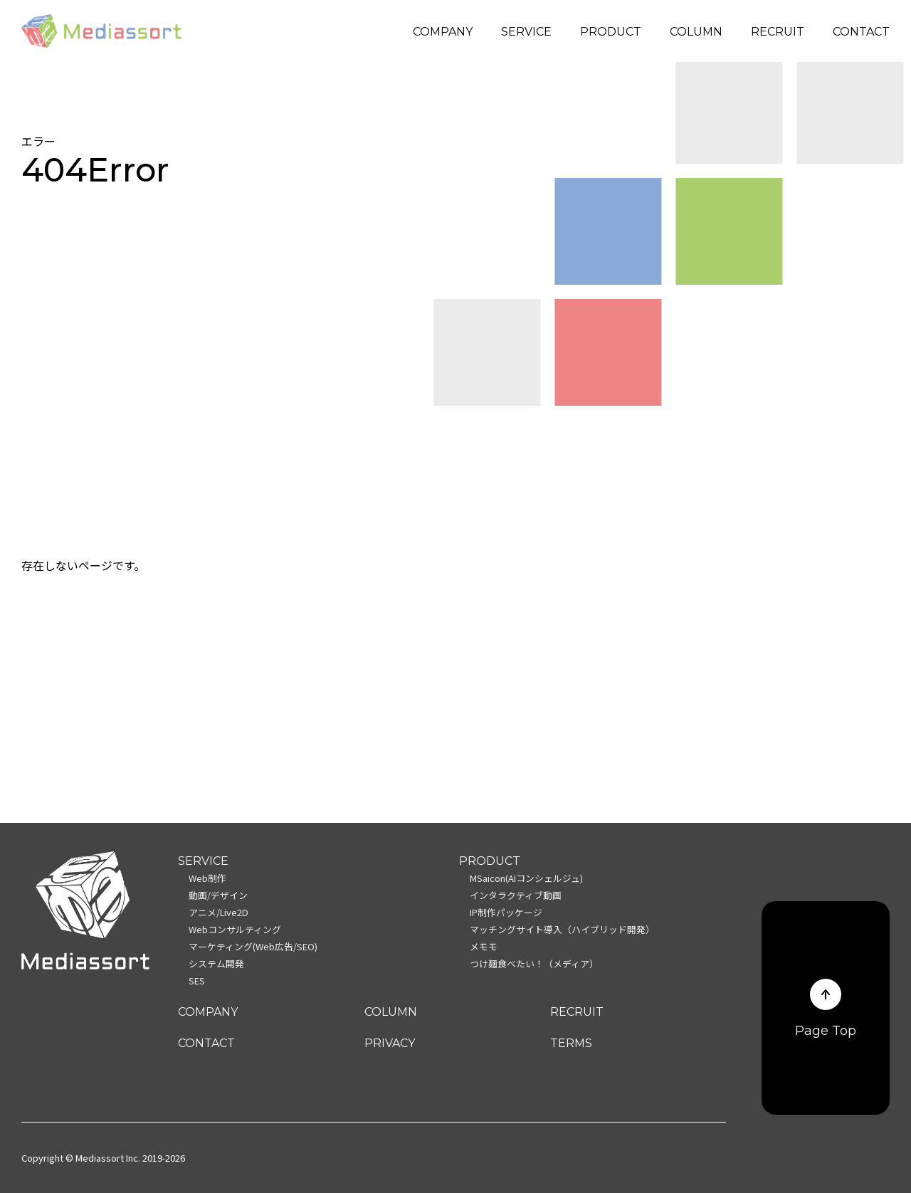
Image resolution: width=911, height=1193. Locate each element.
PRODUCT (610, 31)
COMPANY (443, 31)
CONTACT (861, 31)
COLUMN (696, 31)
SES (197, 980)
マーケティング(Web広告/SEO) (253, 946)
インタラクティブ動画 (516, 895)
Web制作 (207, 878)
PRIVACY (389, 1043)
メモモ (483, 946)
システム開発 (216, 963)
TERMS (571, 1043)
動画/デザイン (218, 895)
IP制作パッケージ (506, 912)
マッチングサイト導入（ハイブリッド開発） (562, 929)
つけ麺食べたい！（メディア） (534, 963)
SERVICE (526, 31)
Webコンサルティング (235, 929)
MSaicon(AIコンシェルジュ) (526, 878)
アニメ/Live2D (218, 912)
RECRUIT (777, 31)
